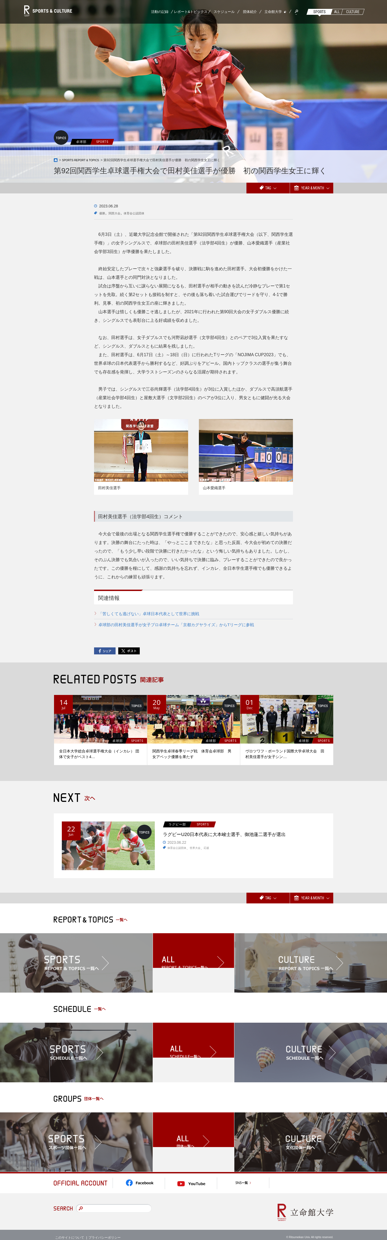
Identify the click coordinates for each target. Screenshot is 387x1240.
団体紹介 (250, 12)
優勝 (103, 213)
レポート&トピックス (191, 12)
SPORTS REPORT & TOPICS (83, 160)
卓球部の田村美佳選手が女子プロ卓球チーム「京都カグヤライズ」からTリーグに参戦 (181, 624)
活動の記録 (160, 12)
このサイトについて (69, 1232)
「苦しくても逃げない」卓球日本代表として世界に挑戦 (152, 613)
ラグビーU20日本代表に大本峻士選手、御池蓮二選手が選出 (243, 835)
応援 (213, 850)
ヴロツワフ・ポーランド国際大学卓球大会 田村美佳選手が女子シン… (284, 754)
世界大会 (200, 850)
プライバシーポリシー (104, 1232)
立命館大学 (273, 12)
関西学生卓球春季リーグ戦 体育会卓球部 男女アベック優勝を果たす (191, 754)
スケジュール (224, 12)
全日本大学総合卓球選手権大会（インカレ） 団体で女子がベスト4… (99, 754)
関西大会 (117, 213)
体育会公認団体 (141, 213)
